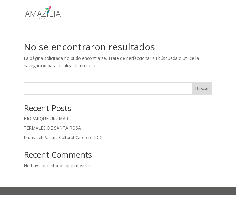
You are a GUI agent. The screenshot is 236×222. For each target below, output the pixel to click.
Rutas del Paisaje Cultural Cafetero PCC (63, 137)
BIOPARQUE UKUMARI (46, 118)
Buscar (202, 88)
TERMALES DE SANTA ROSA (52, 128)
